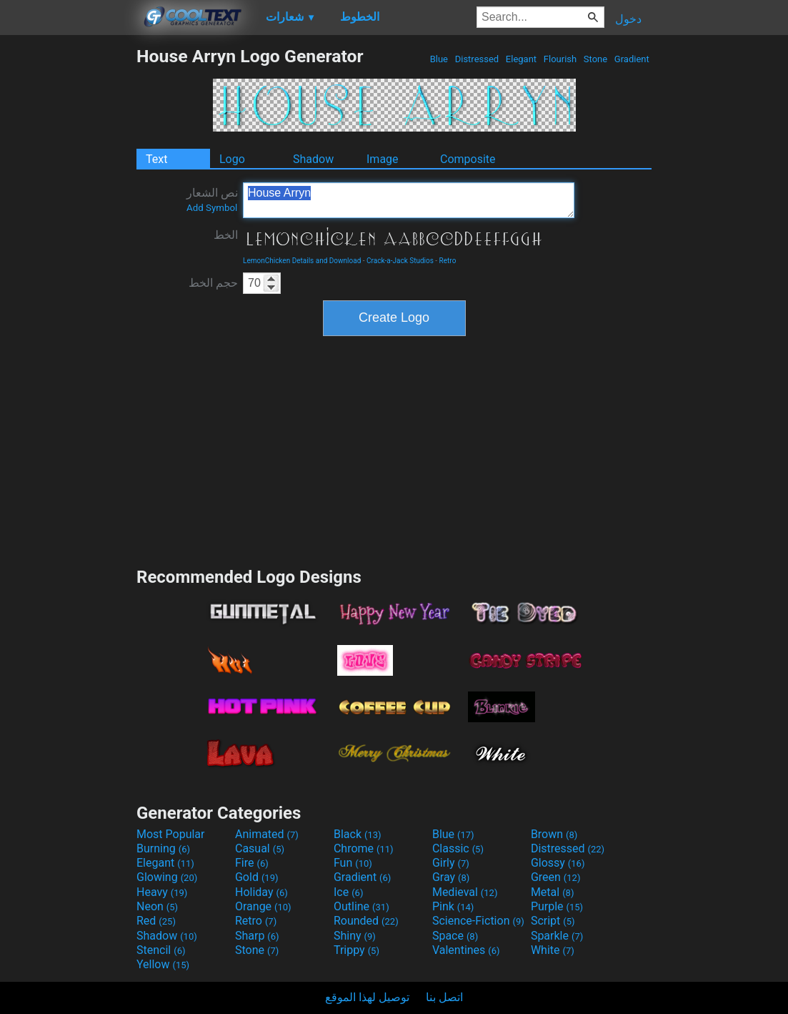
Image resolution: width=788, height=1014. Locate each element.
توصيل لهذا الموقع (367, 997)
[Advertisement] (68, 260)
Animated (267, 834)
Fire (252, 863)
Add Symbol (211, 207)
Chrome (364, 848)
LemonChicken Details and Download (302, 261)
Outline (361, 906)
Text (156, 159)
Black (357, 834)
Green (556, 877)
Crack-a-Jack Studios (400, 261)
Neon (157, 906)
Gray (450, 877)
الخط (226, 235)
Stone (596, 59)
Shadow (313, 159)
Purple (557, 906)
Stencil (160, 950)
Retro (448, 261)
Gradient (632, 59)
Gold (257, 877)
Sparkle (557, 935)
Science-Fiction (478, 920)
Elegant (521, 59)
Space (455, 935)
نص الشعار (212, 199)
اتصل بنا (444, 997)
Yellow (162, 964)
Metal (552, 892)
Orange (263, 906)
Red (156, 920)
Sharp (257, 935)
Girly (450, 863)
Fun (353, 863)
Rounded (366, 920)
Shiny (355, 935)
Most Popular (170, 834)
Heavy (161, 892)
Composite (468, 159)
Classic (458, 848)
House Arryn (408, 200)
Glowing (166, 877)
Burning (163, 848)
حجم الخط (213, 283)
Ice (348, 892)
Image (382, 159)
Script (553, 920)
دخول (628, 19)
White (552, 950)
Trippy (356, 950)
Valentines (466, 950)
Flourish (560, 59)
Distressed (476, 59)
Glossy (558, 863)
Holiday (261, 892)
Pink (453, 906)
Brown (554, 834)
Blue (438, 59)
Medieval (465, 892)
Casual (259, 848)
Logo (232, 159)
